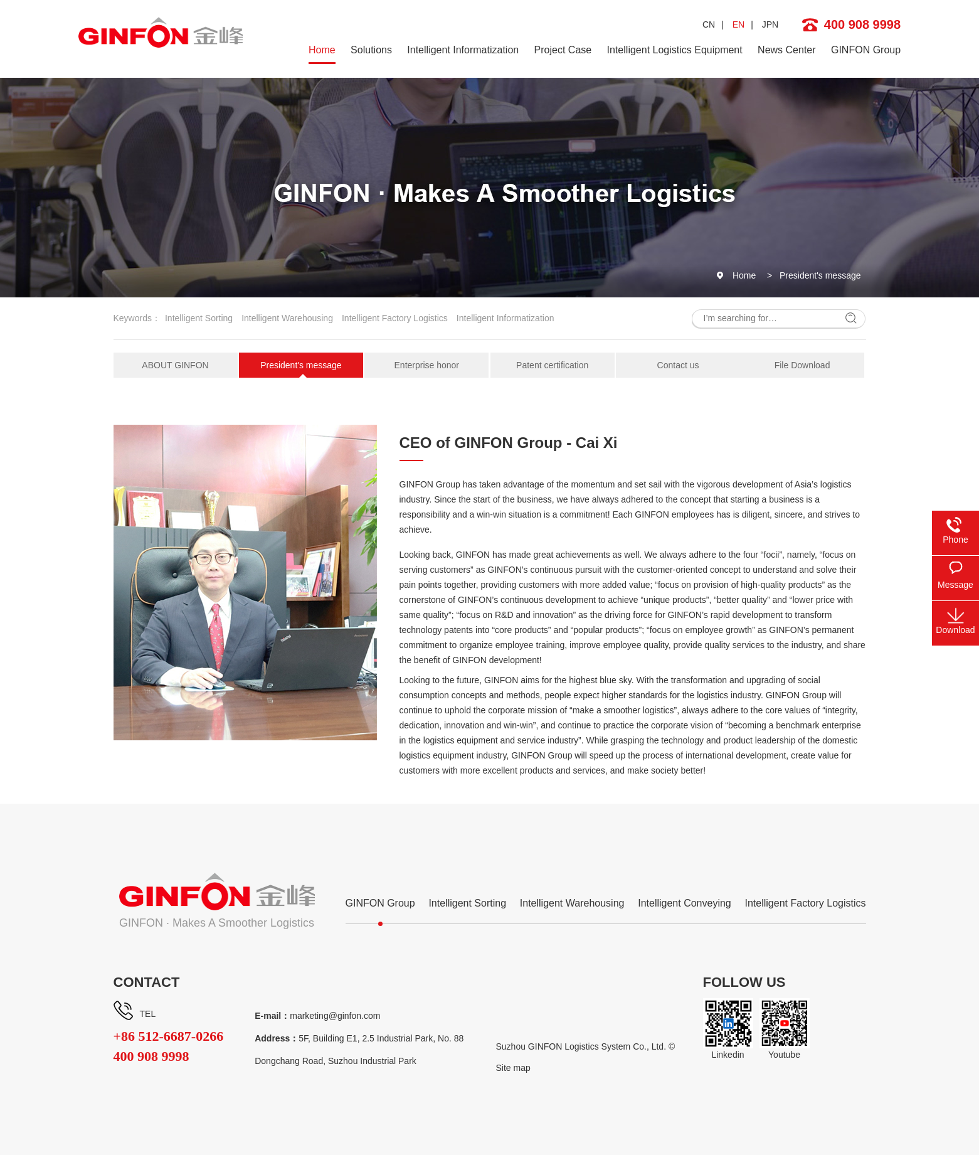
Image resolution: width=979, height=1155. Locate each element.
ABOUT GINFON (175, 365)
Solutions (371, 50)
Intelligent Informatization (463, 50)
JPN (770, 24)
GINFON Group (866, 50)
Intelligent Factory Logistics (395, 318)
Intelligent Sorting (199, 318)
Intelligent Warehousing (287, 318)
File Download (802, 365)
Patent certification (552, 365)
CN (708, 24)
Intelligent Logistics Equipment (675, 50)
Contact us (678, 365)
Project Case (563, 50)
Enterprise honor (427, 365)
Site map (513, 1068)
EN (738, 24)
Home (322, 50)
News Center (786, 50)
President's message (820, 275)
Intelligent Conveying (684, 903)
